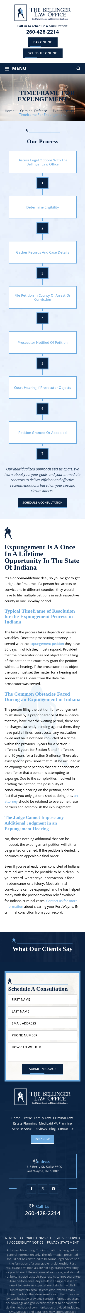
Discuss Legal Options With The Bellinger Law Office (42, 162)
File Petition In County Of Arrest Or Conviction (42, 297)
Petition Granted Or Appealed (42, 432)
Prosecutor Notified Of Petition (43, 342)
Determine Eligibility (42, 207)
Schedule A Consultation (42, 502)
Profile (27, 1118)
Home (15, 1118)
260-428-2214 (42, 31)
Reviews (41, 1128)
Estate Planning (25, 1123)
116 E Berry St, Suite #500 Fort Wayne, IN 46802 (42, 1168)
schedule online (42, 53)
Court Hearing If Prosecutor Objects (42, 387)
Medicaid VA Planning (55, 1123)
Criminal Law (63, 1118)
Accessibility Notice (26, 1242)
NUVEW (10, 1238)
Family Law (42, 1118)
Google (53, 1189)
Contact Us (66, 1128)
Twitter (42, 1189)
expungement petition (46, 643)
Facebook (31, 1189)
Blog (52, 1128)
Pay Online (42, 42)
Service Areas (22, 1128)
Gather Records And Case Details (42, 252)
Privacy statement (63, 1242)
